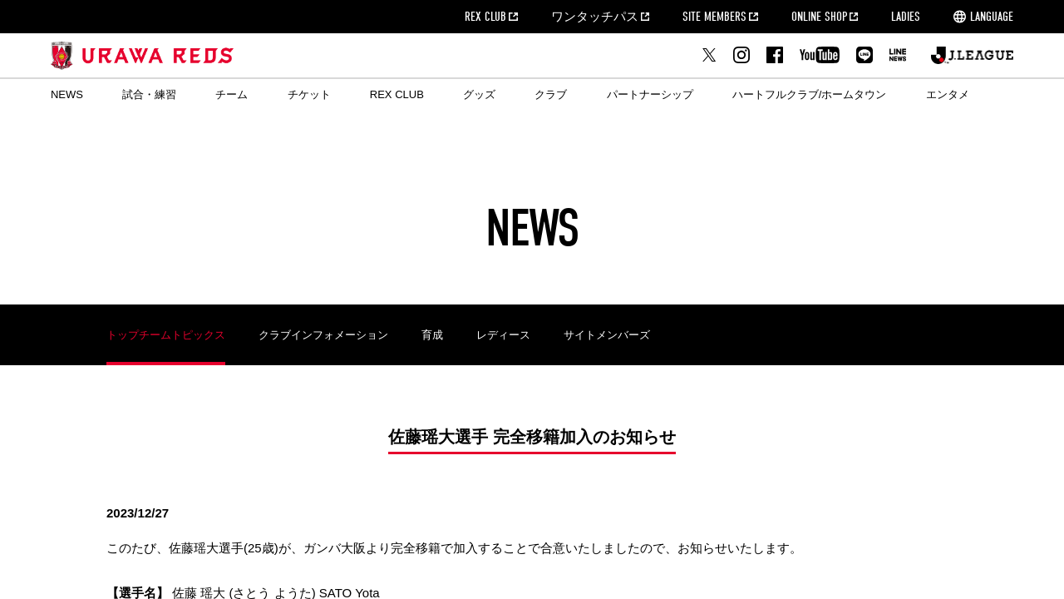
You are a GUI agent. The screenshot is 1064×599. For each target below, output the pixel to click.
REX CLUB (485, 16)
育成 (432, 335)
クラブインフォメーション (323, 335)
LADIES (905, 16)
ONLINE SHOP (819, 16)
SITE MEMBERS (714, 16)
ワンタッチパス (594, 16)
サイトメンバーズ (607, 335)
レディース (503, 335)
